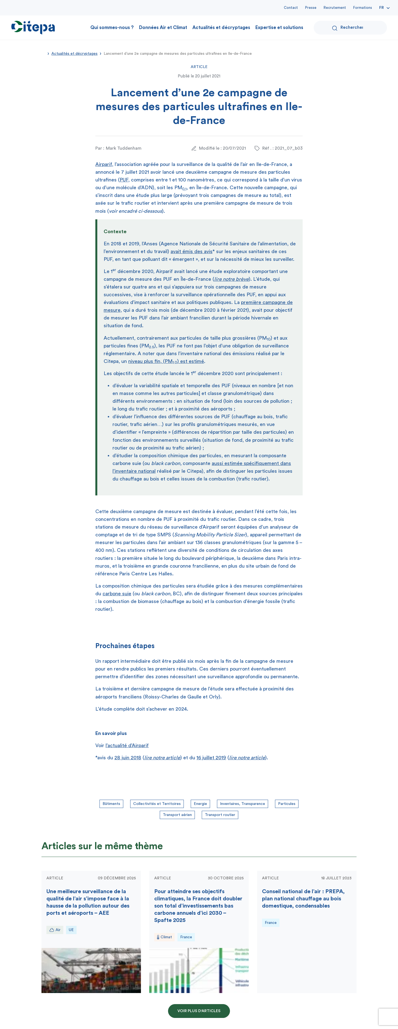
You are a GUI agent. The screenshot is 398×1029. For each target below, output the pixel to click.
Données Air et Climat (163, 27)
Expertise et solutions (279, 27)
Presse (310, 7)
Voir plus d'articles (199, 1011)
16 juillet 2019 (211, 757)
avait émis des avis (192, 251)
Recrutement (335, 7)
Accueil (43, 53)
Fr (381, 8)
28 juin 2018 (127, 757)
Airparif (103, 164)
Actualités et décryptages (221, 27)
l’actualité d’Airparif (127, 745)
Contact (291, 7)
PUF (124, 179)
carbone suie (117, 593)
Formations (362, 7)
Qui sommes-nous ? (112, 27)
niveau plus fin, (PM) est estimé (166, 361)
